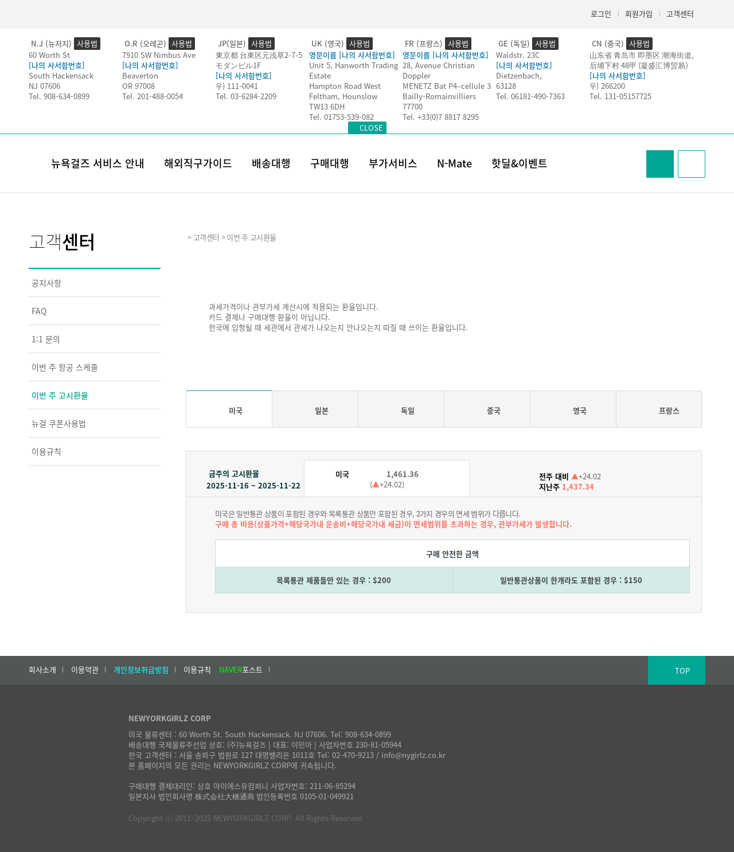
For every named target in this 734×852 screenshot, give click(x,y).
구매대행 (329, 163)
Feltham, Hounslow (343, 96)
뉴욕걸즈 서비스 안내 (98, 163)
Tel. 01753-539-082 (341, 116)
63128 (506, 85)
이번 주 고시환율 (60, 395)
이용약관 (85, 670)
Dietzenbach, (519, 75)
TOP (682, 670)
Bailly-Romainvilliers (439, 96)
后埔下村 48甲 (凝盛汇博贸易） (641, 65)
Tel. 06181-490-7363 (530, 96)
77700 (413, 106)
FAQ (39, 310)
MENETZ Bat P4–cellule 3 (447, 85)
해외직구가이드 (198, 163)
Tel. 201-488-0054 (152, 96)
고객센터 (680, 13)
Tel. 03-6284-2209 (246, 96)
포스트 (241, 670)
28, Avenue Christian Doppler (439, 70)
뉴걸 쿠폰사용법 (59, 423)
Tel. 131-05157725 (620, 96)
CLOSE (371, 127)
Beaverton (140, 75)
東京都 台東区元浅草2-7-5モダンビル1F (259, 60)
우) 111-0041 (237, 85)
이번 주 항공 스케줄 (65, 367)
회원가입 (639, 13)
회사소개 (42, 670)
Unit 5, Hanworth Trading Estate (353, 70)
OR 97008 (138, 85)
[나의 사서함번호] (57, 65)
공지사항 (46, 282)
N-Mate (454, 163)
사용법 (87, 43)
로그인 (601, 13)
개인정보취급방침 (141, 670)
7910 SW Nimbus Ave (159, 54)
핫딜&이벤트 (519, 163)
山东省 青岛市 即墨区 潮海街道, (641, 54)
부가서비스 (393, 163)
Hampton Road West (345, 85)
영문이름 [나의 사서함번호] (352, 54)
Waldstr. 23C (518, 54)
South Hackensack (61, 75)
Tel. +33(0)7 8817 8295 (441, 116)
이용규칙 (46, 451)
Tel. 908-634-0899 (59, 96)
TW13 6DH (327, 106)
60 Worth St (49, 54)
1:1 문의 (46, 339)
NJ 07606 (44, 85)
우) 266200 (607, 85)
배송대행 (271, 163)
